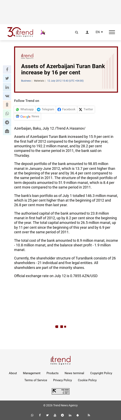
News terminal (74, 373)
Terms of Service (35, 380)
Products (53, 373)
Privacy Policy (62, 380)
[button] (7, 69)
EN (98, 32)
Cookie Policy (87, 380)
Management (31, 373)
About (13, 373)
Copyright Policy (101, 373)
